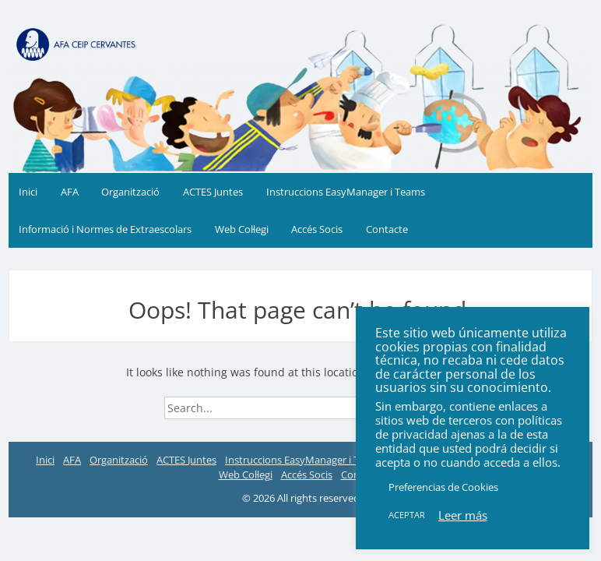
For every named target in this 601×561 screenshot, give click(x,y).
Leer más (462, 515)
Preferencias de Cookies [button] (443, 487)
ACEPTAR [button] (406, 514)
